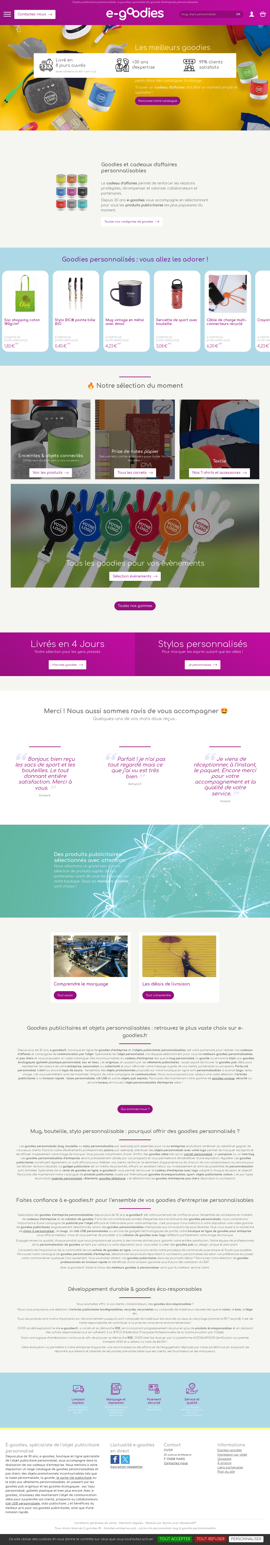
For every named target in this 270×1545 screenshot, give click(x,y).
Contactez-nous (32, 14)
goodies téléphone (112, 1180)
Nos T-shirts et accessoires (216, 470)
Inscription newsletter (126, 1468)
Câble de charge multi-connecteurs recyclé (227, 322)
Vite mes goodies (64, 665)
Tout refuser (210, 1539)
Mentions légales (131, 1525)
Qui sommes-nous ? (135, 1111)
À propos (224, 1465)
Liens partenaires (230, 1469)
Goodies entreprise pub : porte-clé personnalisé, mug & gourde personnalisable (160, 1530)
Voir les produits (47, 470)
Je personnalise (199, 665)
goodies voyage (223, 1079)
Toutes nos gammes (135, 606)
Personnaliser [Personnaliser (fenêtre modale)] (246, 1539)
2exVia (166, 1525)
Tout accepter (175, 1539)
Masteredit (187, 1525)
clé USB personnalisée (23, 1505)
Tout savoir (67, 996)
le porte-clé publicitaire (74, 1479)
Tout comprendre (161, 996)
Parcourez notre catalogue (162, 101)
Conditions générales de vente (95, 1525)
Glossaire (224, 1460)
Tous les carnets (132, 470)
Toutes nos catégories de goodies (134, 221)
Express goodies (229, 1452)
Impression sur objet (232, 1456)
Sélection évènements (132, 574)
